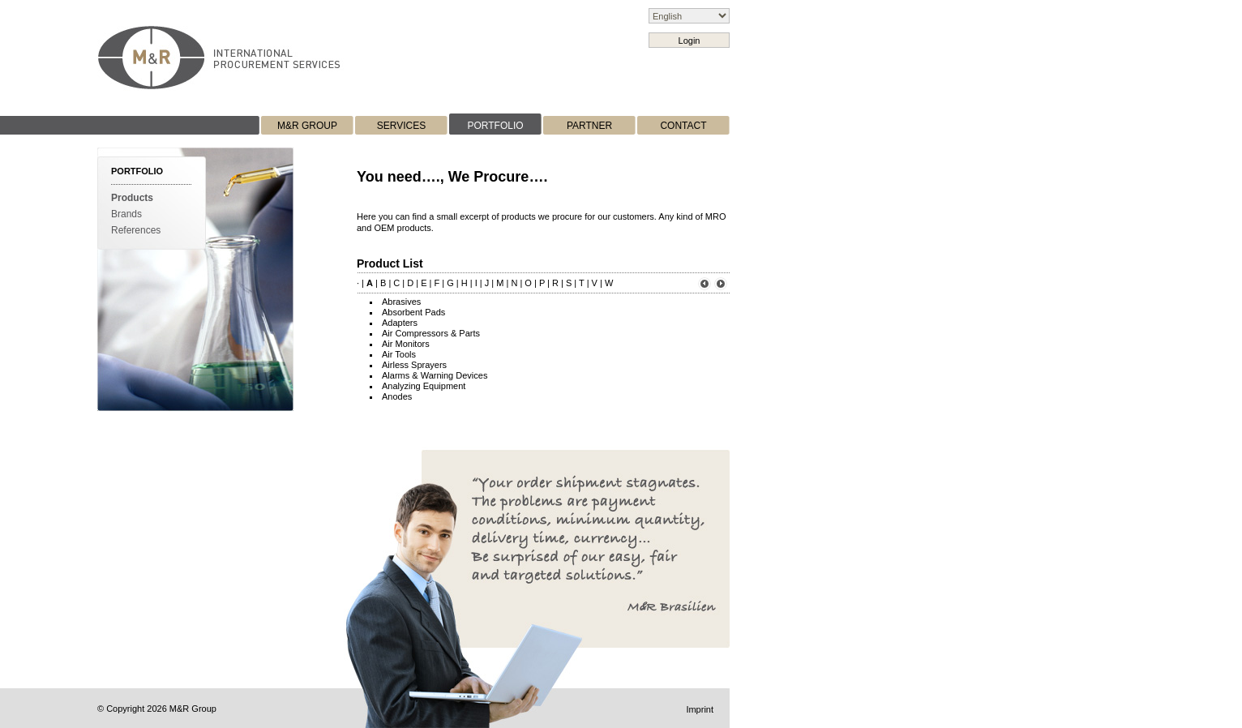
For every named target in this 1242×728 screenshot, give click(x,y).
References (136, 230)
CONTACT (683, 125)
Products (132, 197)
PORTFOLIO (495, 125)
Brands (126, 214)
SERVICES (401, 125)
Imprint (699, 709)
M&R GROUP (307, 125)
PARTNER (589, 125)
